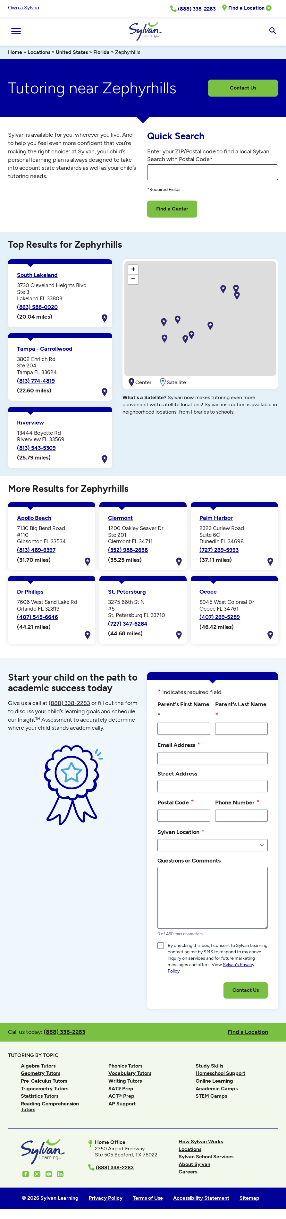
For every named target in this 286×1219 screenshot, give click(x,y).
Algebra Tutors (38, 1066)
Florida (101, 52)
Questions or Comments (189, 860)
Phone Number (237, 802)
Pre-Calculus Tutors (44, 1081)
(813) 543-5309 (36, 448)
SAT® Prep (120, 1089)
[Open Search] (272, 31)
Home (15, 52)
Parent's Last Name (240, 710)
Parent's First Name (183, 710)
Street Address (177, 773)
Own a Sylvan (23, 7)
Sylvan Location (181, 832)
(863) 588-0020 (37, 307)
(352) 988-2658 (128, 550)
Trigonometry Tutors (44, 1089)
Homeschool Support (220, 1073)
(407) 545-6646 (37, 617)
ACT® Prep (121, 1096)
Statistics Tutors (39, 1096)
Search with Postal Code (180, 159)
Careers (188, 1172)
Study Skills (209, 1066)
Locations (39, 52)
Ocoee (208, 591)
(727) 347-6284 (127, 624)
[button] (210, 326)
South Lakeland (37, 275)
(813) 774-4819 (36, 381)
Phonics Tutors (125, 1066)
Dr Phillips (30, 591)
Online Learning (214, 1081)
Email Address (178, 745)
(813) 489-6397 (36, 550)
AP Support (122, 1104)
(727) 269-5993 (219, 550)
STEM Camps (211, 1096)
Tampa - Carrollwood (44, 348)
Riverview (30, 422)
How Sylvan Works (201, 1141)
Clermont (120, 517)
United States (72, 52)
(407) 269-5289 (219, 617)
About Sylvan (194, 1164)
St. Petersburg (127, 591)
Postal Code (175, 802)
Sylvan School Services (206, 1157)
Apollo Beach (34, 517)
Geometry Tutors (40, 1073)
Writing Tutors (125, 1081)
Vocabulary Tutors (129, 1073)
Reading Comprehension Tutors (50, 1106)
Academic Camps (217, 1089)
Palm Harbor (216, 517)
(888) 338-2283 (64, 1031)
